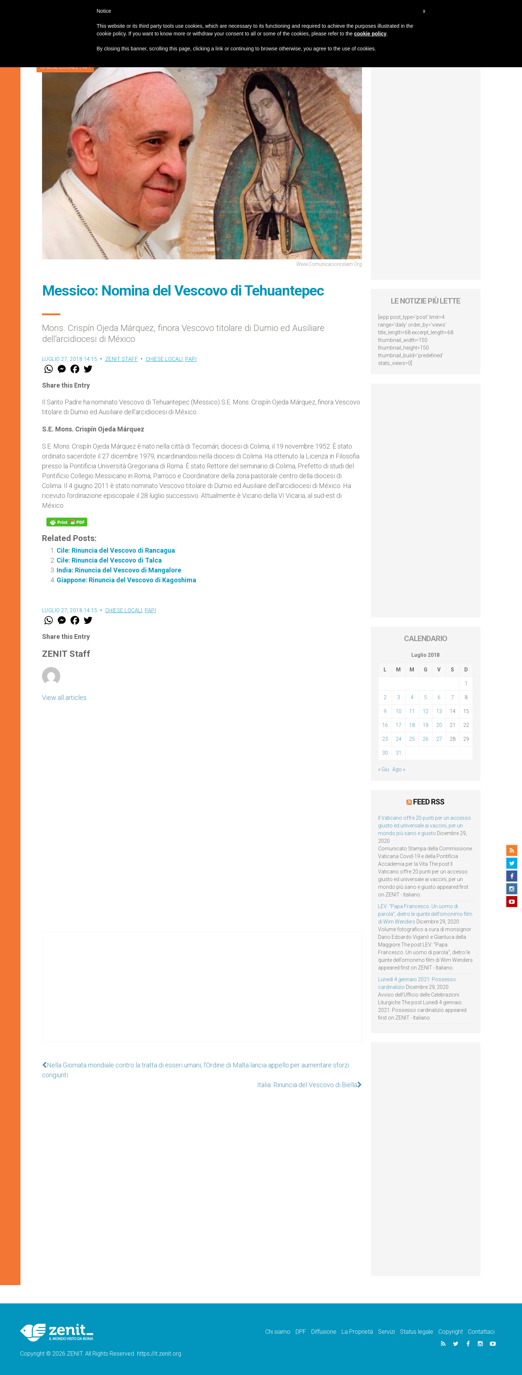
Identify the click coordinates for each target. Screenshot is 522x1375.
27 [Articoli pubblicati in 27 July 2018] (439, 739)
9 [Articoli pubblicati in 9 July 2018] (385, 711)
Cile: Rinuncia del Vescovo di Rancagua (116, 550)
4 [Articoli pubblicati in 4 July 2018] (412, 697)
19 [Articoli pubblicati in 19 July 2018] (425, 725)
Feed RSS (428, 801)
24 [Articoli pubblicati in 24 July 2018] (398, 739)
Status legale (416, 1331)
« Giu (383, 769)
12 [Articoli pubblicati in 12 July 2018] (425, 711)
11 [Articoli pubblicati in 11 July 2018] (412, 711)
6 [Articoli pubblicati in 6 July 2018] (439, 697)
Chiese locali (164, 359)
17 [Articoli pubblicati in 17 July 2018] (398, 725)
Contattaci (481, 1331)
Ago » (398, 769)
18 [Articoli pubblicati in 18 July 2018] (412, 725)
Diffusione (323, 1331)
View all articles (64, 697)
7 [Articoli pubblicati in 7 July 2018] (452, 697)
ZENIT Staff (121, 359)
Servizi (386, 1331)
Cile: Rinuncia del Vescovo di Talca (109, 560)
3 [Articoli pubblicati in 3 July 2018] (398, 697)
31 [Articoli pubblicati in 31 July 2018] (398, 753)
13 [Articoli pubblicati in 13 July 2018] (439, 711)
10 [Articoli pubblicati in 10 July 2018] (398, 711)
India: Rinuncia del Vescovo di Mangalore (119, 570)
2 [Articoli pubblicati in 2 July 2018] (385, 697)
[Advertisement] (202, 994)
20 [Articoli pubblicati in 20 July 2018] (439, 725)
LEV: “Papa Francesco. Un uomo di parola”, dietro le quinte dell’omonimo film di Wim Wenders (425, 914)
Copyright (450, 1331)
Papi (191, 359)
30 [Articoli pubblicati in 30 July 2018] (385, 753)
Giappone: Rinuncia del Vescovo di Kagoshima (126, 580)
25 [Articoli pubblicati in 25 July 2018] (412, 739)
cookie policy (370, 34)
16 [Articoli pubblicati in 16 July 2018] (385, 725)
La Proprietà (357, 1331)
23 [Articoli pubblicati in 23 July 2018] (385, 739)
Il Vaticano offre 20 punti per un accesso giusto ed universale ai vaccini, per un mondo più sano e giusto (424, 825)
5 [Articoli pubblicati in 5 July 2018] (425, 697)
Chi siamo (277, 1331)
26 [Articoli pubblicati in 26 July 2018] (425, 739)
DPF (301, 1331)
